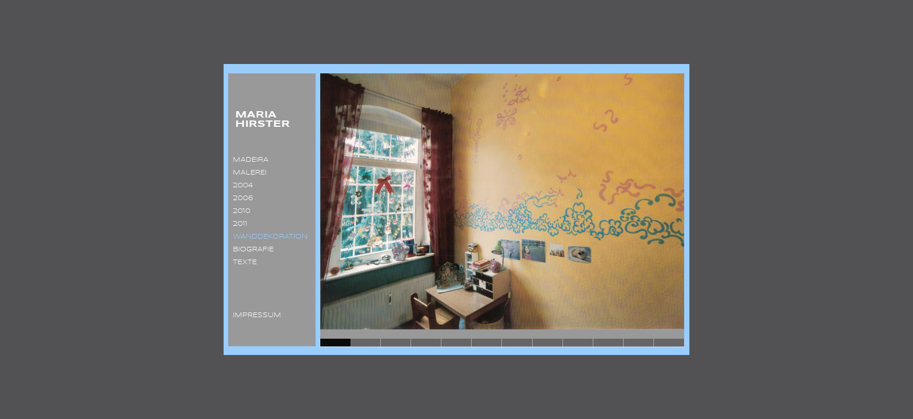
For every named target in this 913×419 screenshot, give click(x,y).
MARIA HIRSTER (259, 120)
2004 (240, 186)
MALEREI (247, 173)
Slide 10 (608, 342)
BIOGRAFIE (251, 250)
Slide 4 (426, 342)
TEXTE (242, 262)
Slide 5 (456, 342)
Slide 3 (396, 342)
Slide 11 (639, 342)
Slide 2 (366, 342)
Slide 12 (669, 342)
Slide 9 (578, 342)
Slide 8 (548, 342)
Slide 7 (517, 342)
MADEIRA (248, 160)
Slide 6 (487, 342)
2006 (240, 198)
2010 (239, 211)
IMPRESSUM (254, 315)
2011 (237, 224)
